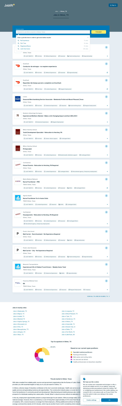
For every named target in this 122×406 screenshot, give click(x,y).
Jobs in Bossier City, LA (68, 326)
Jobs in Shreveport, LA (20, 324)
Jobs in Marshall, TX (19, 319)
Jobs (56, 11)
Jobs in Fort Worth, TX (68, 332)
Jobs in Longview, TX (68, 311)
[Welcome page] (9, 5)
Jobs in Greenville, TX (68, 324)
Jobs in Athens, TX (67, 321)
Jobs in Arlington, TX (19, 332)
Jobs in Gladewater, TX (20, 311)
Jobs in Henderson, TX (68, 319)
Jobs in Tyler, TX (67, 316)
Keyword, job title (20, 29)
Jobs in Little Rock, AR (68, 334)
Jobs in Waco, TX (18, 334)
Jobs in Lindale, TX (18, 316)
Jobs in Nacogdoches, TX (21, 329)
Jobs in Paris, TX (18, 326)
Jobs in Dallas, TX (67, 329)
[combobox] (53, 32)
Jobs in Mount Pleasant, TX (70, 313)
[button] (98, 32)
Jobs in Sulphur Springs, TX (21, 321)
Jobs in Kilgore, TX (18, 313)
